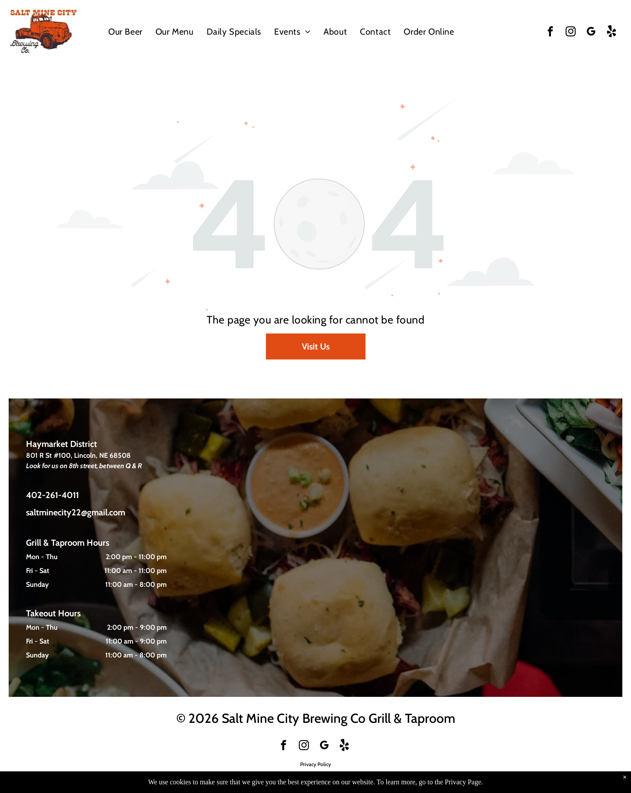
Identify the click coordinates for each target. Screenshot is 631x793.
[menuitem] (125, 31)
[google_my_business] (591, 32)
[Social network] (611, 32)
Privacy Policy (315, 764)
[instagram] (570, 32)
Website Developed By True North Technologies (315, 774)
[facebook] (550, 32)
